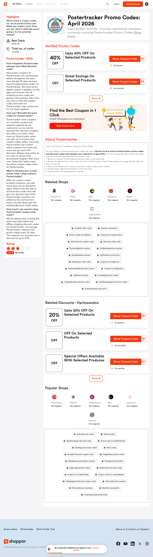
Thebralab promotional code (95, 495)
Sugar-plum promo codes (80, 468)
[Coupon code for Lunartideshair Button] (110, 474)
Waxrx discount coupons (115, 481)
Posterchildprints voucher (79, 248)
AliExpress (112, 197)
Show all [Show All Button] (96, 98)
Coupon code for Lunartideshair (111, 475)
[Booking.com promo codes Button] (85, 447)
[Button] (116, 4)
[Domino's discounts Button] (108, 228)
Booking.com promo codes (86, 448)
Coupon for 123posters (113, 268)
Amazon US (56, 197)
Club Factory (56, 403)
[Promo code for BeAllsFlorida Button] (111, 441)
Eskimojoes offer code (81, 262)
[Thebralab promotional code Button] (94, 495)
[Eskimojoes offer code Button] (80, 262)
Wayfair (73, 403)
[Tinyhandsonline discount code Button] (75, 282)
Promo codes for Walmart (80, 235)
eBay (91, 197)
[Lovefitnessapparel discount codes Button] (111, 282)
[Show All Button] (96, 378)
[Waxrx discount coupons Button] (114, 481)
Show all (96, 378)
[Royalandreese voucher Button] (80, 255)
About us (120, 529)
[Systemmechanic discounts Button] (94, 288)
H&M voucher (109, 434)
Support (145, 529)
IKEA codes (111, 448)
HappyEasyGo (95, 215)
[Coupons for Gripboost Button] (109, 262)
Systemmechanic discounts (96, 289)
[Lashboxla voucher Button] (79, 275)
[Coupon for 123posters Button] (112, 268)
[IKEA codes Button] (110, 447)
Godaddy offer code (82, 228)
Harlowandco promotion (110, 255)
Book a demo (10, 529)
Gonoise (92, 421)
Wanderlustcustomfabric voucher (81, 461)
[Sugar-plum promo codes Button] (78, 468)
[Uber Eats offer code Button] (111, 241)
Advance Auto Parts (97, 403)
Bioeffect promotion (110, 488)
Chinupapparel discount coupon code (81, 481)
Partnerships (26, 529)
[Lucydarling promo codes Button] (106, 275)
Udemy (73, 197)
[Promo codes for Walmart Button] (79, 235)
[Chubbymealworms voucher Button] (109, 248)
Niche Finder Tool (45, 529)
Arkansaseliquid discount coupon (81, 268)
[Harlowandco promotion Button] (109, 255)
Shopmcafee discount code (110, 468)
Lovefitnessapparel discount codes (113, 282)
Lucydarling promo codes (108, 275)
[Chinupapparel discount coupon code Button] (79, 481)
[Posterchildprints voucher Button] (78, 248)
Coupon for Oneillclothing (77, 475)
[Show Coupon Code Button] (124, 59)
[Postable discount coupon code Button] (79, 454)
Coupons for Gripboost (109, 262)
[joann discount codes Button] (84, 434)
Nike (110, 403)
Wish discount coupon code (82, 242)
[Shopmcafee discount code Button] (109, 468)
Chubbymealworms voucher (111, 248)
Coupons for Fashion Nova (111, 235)
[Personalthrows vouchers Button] (81, 488)
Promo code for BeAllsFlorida (113, 441)
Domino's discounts (109, 228)
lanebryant (131, 403)
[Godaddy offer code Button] (82, 228)
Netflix (129, 197)
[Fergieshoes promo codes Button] (112, 454)
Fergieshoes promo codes (113, 454)
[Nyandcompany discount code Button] (77, 441)
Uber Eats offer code (112, 242)
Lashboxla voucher (80, 275)
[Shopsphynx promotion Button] (112, 461)
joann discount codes (85, 434)
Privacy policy (31, 547)
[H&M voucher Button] (108, 434)
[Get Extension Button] (65, 126)
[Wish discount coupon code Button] (81, 241)
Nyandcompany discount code (78, 441)
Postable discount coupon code (80, 454)
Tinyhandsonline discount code (76, 282)
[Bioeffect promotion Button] (109, 488)
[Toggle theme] (146, 4)
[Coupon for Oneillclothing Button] (77, 474)
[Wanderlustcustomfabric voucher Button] (80, 461)
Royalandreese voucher (81, 255)
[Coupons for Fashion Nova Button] (110, 235)
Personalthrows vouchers (82, 488)
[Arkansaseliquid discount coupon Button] (80, 268)
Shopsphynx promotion (114, 461)
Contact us (133, 529)
